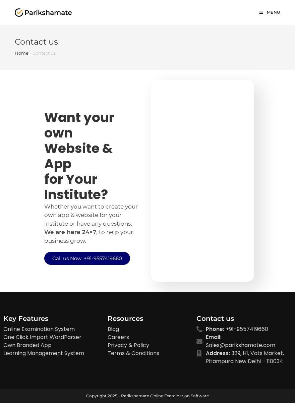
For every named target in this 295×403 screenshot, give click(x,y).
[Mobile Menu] (269, 12)
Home (21, 53)
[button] (87, 258)
